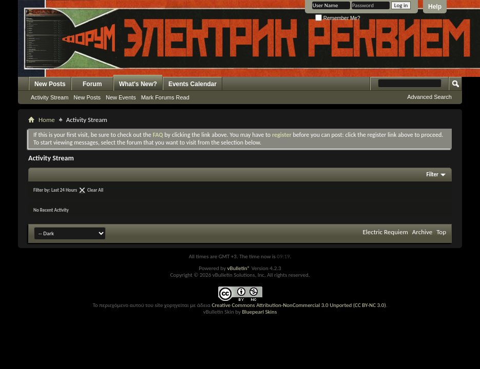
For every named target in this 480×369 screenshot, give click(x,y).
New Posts (50, 84)
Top (441, 232)
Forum (92, 84)
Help (434, 6)
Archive (422, 232)
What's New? (138, 84)
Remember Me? (337, 18)
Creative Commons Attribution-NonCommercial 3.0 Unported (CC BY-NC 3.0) (299, 305)
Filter (432, 174)
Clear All (95, 190)
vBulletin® (238, 268)
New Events (121, 97)
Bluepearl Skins (259, 312)
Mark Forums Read (165, 97)
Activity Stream (49, 97)
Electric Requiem (385, 232)
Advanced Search (429, 97)
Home (47, 120)
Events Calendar (192, 84)
